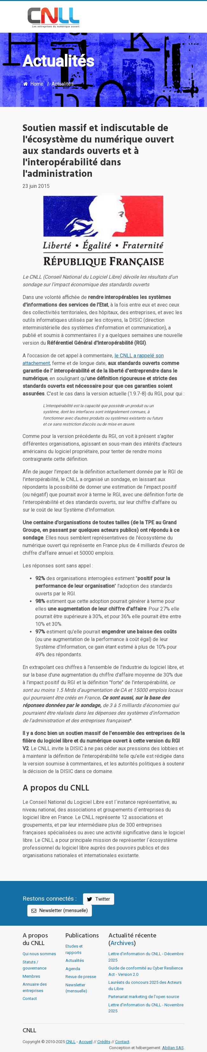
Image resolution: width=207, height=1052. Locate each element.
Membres (31, 976)
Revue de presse (81, 976)
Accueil (86, 1041)
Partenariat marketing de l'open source (143, 996)
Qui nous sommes (39, 953)
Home (33, 84)
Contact (30, 998)
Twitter (98, 899)
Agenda (73, 968)
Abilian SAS (173, 1047)
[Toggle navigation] (175, 17)
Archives (122, 943)
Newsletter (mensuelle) (59, 910)
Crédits (103, 1041)
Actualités (63, 84)
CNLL (71, 1041)
